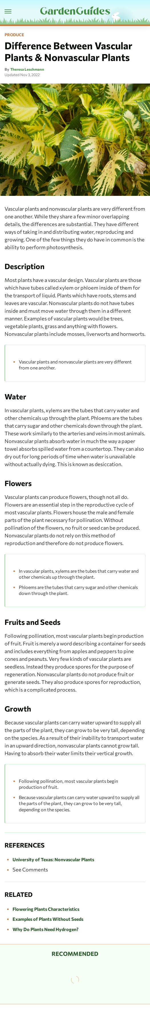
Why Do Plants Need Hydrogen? (45, 929)
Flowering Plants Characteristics (46, 909)
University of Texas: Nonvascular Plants (53, 859)
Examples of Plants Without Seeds (48, 919)
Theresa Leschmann (27, 69)
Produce (14, 35)
